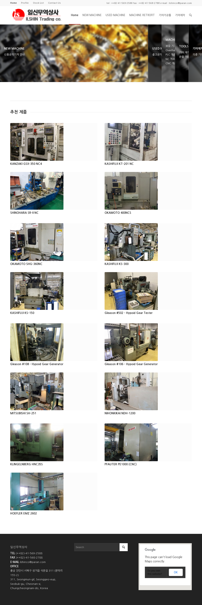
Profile (25, 3)
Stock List (38, 3)
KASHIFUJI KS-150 (22, 312)
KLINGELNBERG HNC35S (26, 464)
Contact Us (54, 3)
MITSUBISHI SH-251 (23, 413)
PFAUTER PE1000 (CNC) (121, 464)
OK (176, 572)
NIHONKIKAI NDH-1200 (120, 413)
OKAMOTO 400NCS (118, 212)
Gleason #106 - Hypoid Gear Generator (131, 364)
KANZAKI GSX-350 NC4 (26, 163)
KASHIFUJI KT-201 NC (119, 163)
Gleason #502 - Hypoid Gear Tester (128, 312)
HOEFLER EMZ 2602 (23, 513)
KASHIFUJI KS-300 (117, 264)
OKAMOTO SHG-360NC (26, 264)
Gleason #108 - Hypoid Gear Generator (36, 364)
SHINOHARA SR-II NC (24, 212)
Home (13, 3)
